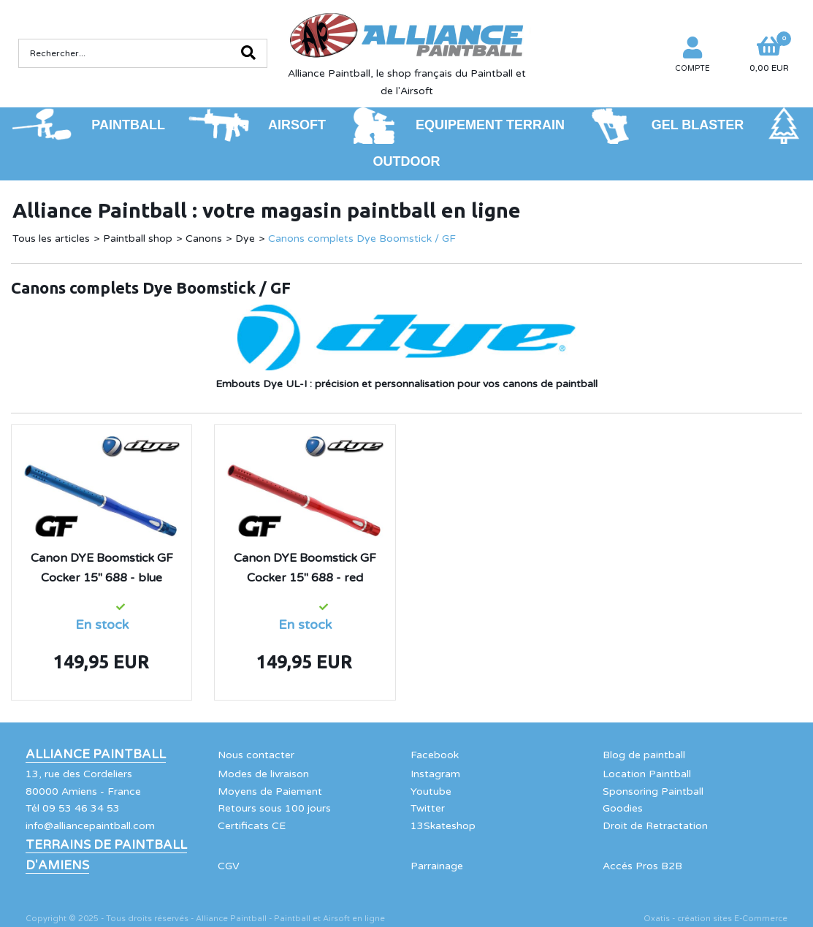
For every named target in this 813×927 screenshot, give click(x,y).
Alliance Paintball (96, 754)
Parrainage (437, 866)
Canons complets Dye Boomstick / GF (362, 238)
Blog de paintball (644, 755)
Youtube (431, 791)
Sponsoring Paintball (653, 791)
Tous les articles (51, 238)
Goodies (623, 808)
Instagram (435, 774)
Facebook (435, 755)
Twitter (428, 808)
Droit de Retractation (655, 826)
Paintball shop (137, 238)
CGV (229, 866)
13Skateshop (443, 826)
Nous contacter (256, 755)
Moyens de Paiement (270, 791)
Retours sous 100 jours (274, 808)
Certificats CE (252, 826)
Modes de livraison (263, 774)
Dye (245, 238)
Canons (204, 238)
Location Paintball (647, 774)
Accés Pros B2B (642, 866)
